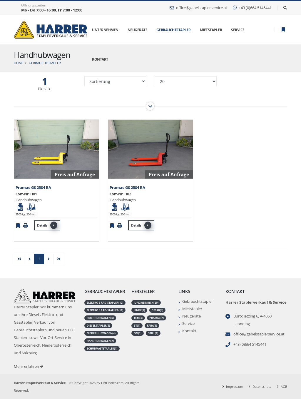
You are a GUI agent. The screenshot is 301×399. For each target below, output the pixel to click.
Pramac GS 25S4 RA (33, 187)
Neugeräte (191, 316)
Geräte (44, 89)
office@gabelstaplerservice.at (198, 7)
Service (188, 323)
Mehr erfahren (28, 366)
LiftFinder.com (112, 382)
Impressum (234, 386)
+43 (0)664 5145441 (252, 7)
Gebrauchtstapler (173, 29)
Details (47, 225)
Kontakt (189, 330)
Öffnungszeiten (33, 5)
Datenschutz (261, 386)
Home (19, 63)
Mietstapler (192, 308)
